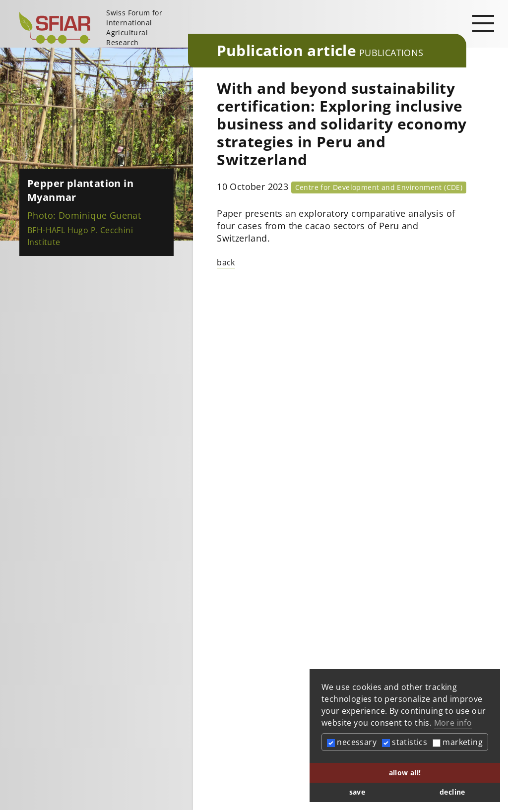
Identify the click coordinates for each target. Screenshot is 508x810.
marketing (458, 742)
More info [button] (453, 722)
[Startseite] (99, 28)
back (226, 262)
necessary (352, 742)
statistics (404, 742)
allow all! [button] (405, 772)
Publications (391, 53)
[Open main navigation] (483, 23)
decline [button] (452, 792)
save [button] (357, 792)
